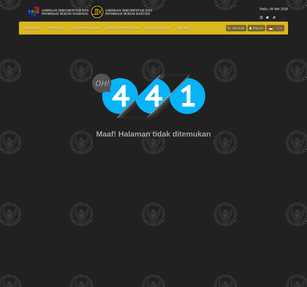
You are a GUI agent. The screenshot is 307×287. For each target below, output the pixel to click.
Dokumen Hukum (85, 28)
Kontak (238, 28)
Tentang (56, 28)
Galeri (183, 28)
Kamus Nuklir (158, 28)
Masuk (258, 28)
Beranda (32, 28)
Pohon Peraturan (122, 28)
